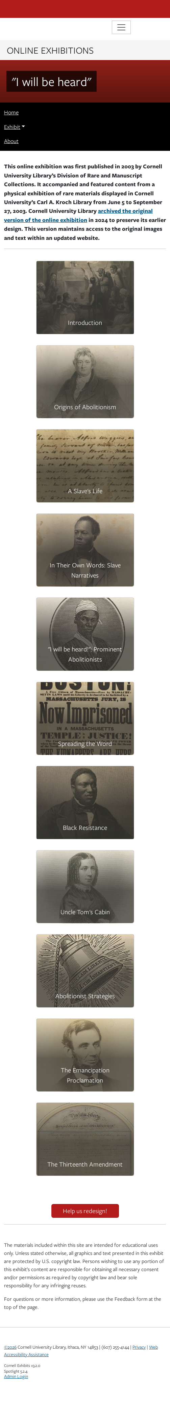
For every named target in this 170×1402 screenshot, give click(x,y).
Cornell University (38, 9)
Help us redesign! (85, 1211)
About (11, 141)
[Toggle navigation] (121, 27)
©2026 (10, 1347)
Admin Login (16, 1376)
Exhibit (12, 127)
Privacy (139, 1347)
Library (24, 28)
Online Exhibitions (50, 50)
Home (11, 112)
